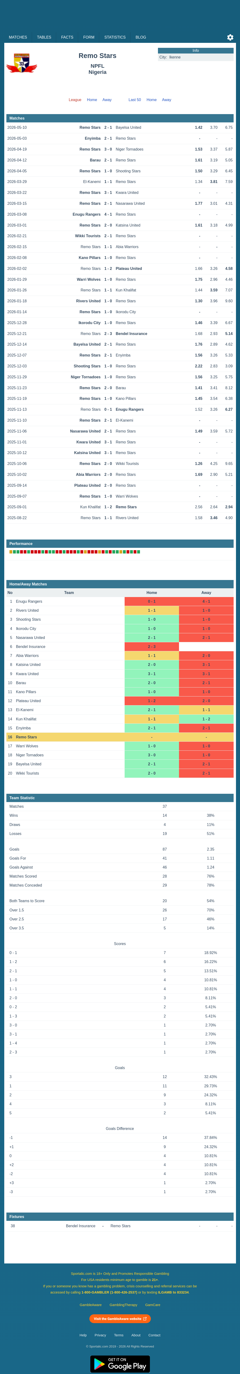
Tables (44, 37)
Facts (67, 37)
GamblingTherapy (123, 1305)
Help (83, 1335)
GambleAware (91, 1305)
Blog (140, 37)
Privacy (100, 1335)
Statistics (115, 37)
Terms (118, 1335)
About (135, 1335)
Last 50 (135, 100)
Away (107, 100)
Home (92, 100)
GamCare (152, 1305)
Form (88, 37)
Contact (154, 1335)
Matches (18, 37)
